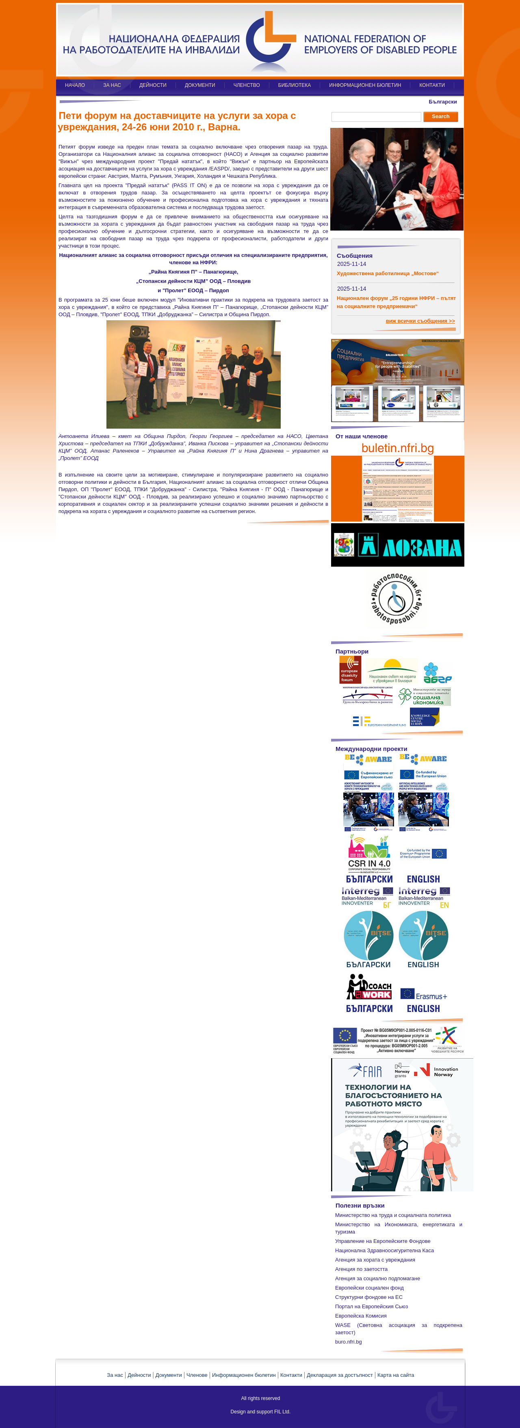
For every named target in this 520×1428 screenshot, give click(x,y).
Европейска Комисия (361, 1316)
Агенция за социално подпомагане (377, 1278)
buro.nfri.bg (348, 1342)
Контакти (291, 1375)
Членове (197, 1375)
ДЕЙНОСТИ (153, 85)
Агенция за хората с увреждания (375, 1260)
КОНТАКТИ (432, 85)
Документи (169, 1375)
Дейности (139, 1375)
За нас (115, 1375)
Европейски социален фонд (369, 1288)
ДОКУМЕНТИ (200, 85)
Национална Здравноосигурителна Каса (384, 1250)
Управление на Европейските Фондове (383, 1241)
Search (440, 116)
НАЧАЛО (75, 85)
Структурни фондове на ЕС (369, 1297)
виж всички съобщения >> (420, 321)
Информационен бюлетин (244, 1375)
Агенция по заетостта (361, 1269)
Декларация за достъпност (340, 1375)
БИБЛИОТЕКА (294, 85)
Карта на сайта (395, 1375)
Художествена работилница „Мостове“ (388, 273)
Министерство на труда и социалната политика (393, 1215)
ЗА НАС (112, 85)
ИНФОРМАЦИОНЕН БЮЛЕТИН (365, 85)
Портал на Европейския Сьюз (371, 1306)
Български (443, 102)
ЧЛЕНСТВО (247, 85)
